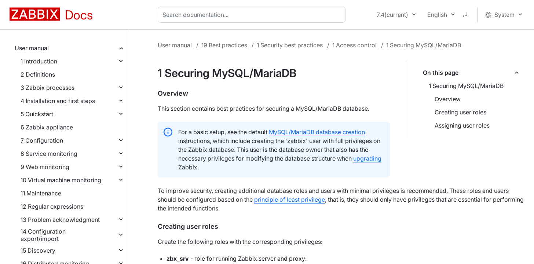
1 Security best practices (290, 45)
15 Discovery (38, 250)
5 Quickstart (37, 114)
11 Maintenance (41, 193)
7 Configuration (42, 140)
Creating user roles (460, 112)
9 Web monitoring (45, 166)
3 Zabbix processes (47, 87)
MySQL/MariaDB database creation (317, 132)
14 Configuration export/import (43, 235)
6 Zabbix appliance (47, 127)
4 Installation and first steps (58, 100)
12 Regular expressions (52, 206)
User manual (32, 48)
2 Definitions (38, 74)
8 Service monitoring (49, 153)
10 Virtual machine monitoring (61, 180)
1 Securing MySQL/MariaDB (466, 85)
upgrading (367, 158)
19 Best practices (224, 45)
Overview (448, 99)
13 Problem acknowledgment (60, 219)
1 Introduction (39, 61)
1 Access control (354, 45)
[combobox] (253, 15)
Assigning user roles (462, 125)
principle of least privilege (289, 199)
